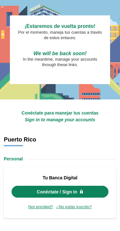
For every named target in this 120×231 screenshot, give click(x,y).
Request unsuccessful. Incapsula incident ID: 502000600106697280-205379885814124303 (60, 115)
